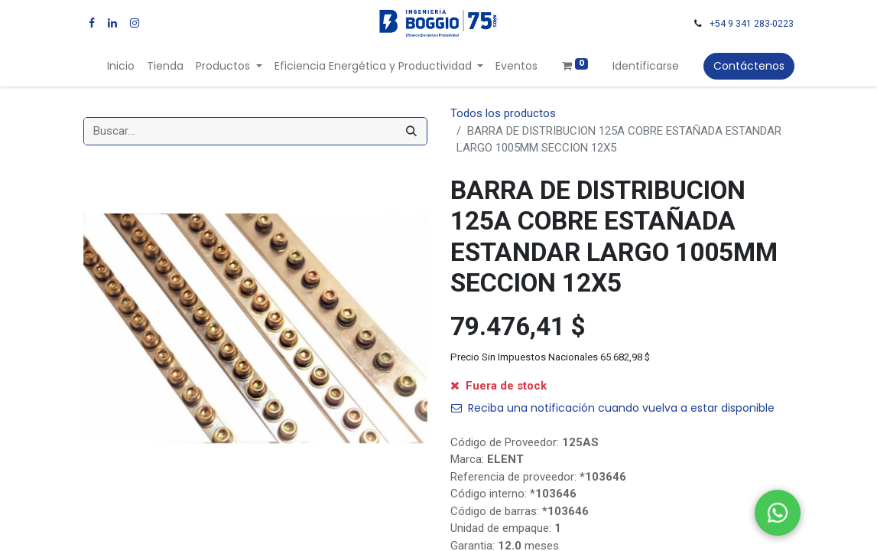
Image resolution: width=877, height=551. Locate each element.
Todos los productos (503, 113)
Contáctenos (748, 65)
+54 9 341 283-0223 (752, 23)
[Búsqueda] (411, 131)
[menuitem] (121, 66)
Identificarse (645, 65)
